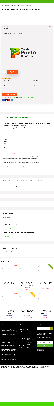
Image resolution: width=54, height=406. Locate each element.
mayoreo (33, 131)
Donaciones (29, 380)
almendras (23, 131)
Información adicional (14, 144)
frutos (31, 131)
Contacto (2, 371)
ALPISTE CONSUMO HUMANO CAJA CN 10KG (27, 346)
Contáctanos (21, 378)
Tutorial (21, 365)
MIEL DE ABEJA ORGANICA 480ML (9, 317)
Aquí (10, 251)
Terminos (22, 367)
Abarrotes (7, 5)
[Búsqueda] (51, 363)
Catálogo (20, 381)
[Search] (52, 1)
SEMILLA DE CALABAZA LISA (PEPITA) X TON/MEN (9, 346)
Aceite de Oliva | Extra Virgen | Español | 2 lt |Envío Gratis (45, 346)
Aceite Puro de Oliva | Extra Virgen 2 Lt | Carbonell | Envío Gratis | (27, 318)
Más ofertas (29, 144)
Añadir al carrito (13, 106)
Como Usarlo (29, 378)
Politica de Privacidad (9, 371)
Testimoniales (30, 376)
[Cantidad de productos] (4, 105)
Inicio (2, 5)
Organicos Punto (27, 321)
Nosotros (21, 362)
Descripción (4, 144)
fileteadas (27, 131)
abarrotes (20, 131)
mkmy (36, 131)
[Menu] (1, 1)
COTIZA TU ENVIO (6, 112)
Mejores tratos (22, 380)
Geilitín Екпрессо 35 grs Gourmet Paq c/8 (45, 317)
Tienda (23, 144)
